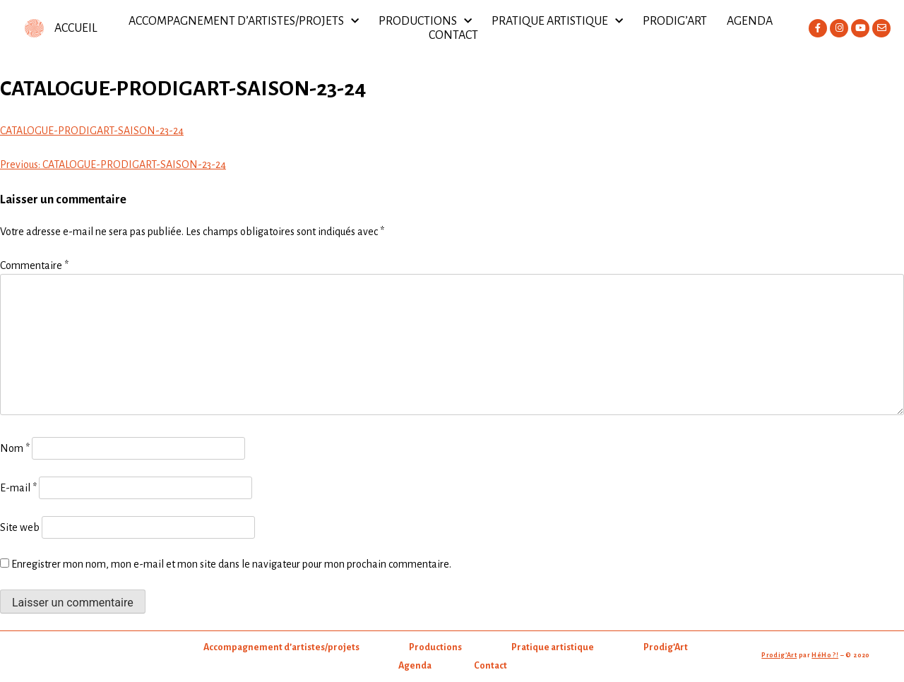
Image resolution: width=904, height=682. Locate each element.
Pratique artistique (557, 21)
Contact (453, 35)
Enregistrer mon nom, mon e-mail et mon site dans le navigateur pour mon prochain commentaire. (231, 564)
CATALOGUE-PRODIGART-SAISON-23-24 (92, 130)
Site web (20, 527)
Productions (425, 21)
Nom (15, 448)
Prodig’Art (675, 21)
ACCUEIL (75, 28)
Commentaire (34, 265)
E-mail (18, 487)
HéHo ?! (824, 655)
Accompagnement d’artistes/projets (244, 21)
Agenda (750, 21)
